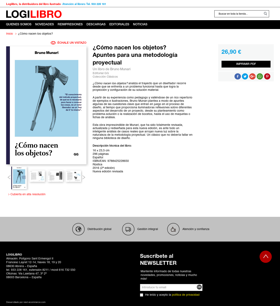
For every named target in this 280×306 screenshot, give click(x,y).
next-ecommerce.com (34, 302)
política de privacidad (186, 294)
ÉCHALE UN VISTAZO (68, 42)
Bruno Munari (120, 69)
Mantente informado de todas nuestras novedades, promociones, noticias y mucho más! (169, 275)
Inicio (9, 33)
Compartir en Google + (252, 76)
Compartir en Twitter (245, 76)
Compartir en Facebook (237, 76)
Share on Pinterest (267, 76)
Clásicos (112, 77)
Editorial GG (101, 73)
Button (260, 76)
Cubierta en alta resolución (27, 194)
